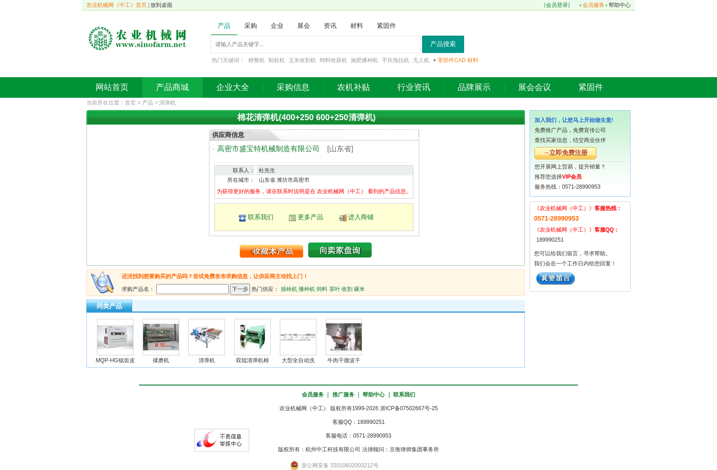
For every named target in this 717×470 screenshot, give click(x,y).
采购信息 (293, 87)
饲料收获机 (333, 60)
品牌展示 (474, 87)
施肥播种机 (364, 60)
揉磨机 (161, 360)
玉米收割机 (302, 60)
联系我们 (260, 217)
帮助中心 (620, 5)
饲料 (321, 288)
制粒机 (276, 60)
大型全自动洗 (298, 360)
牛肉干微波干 (343, 360)
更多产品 (310, 217)
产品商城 (172, 87)
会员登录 (557, 5)
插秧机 (289, 288)
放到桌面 (161, 5)
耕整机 (256, 60)
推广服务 (343, 394)
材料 (472, 60)
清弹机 (167, 103)
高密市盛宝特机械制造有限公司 (268, 149)
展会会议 (534, 87)
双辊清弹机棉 (252, 360)
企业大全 (232, 87)
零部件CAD (452, 60)
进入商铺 (361, 217)
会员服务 (594, 5)
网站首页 (112, 87)
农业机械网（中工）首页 (116, 5)
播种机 (307, 288)
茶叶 (334, 288)
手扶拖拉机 (395, 60)
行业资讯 (413, 87)
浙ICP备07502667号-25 (409, 408)
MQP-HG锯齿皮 (115, 360)
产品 (147, 103)
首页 (130, 103)
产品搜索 (443, 44)
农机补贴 (353, 87)
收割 (347, 288)
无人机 (421, 60)
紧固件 (590, 87)
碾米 (359, 288)
